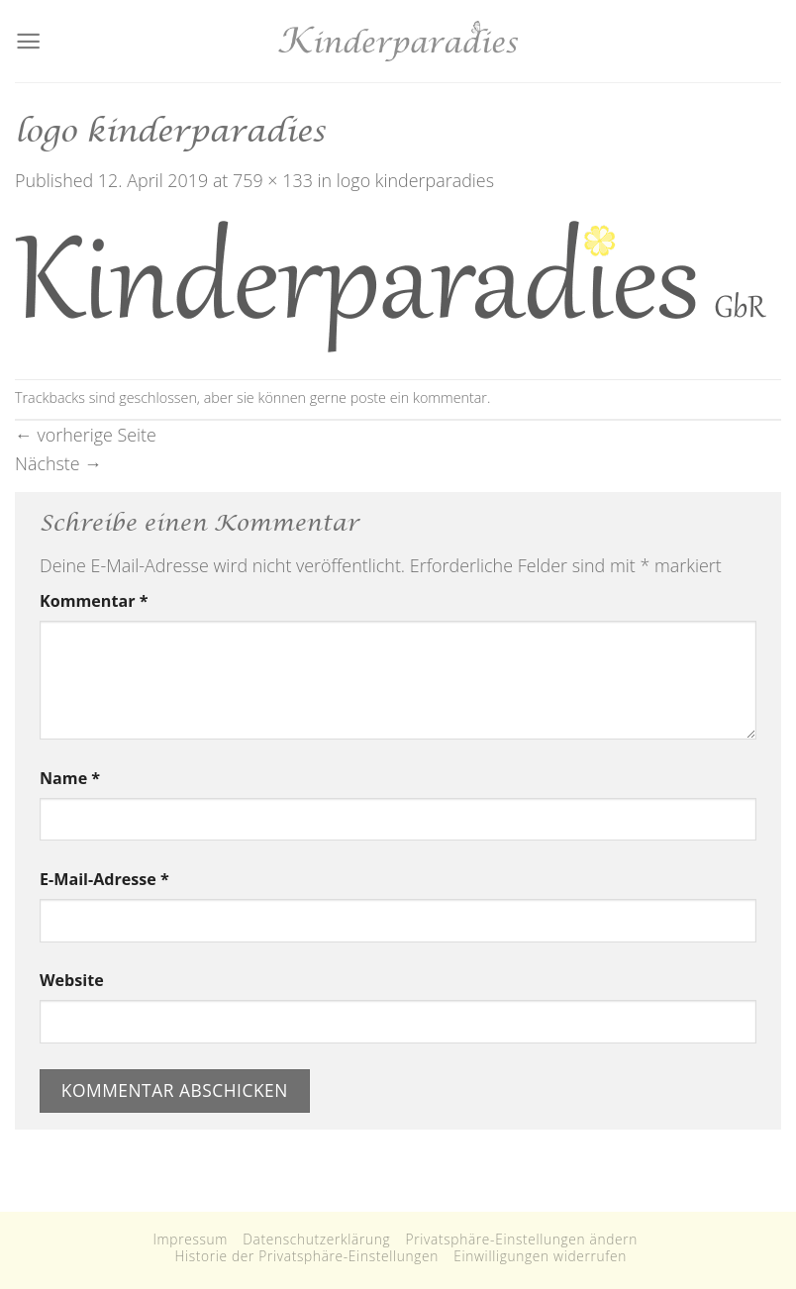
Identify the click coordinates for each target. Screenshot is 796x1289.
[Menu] (28, 41)
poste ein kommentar (418, 397)
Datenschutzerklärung (316, 1239)
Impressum (190, 1239)
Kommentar (94, 601)
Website (72, 980)
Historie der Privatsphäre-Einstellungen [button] (306, 1255)
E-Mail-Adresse (104, 879)
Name (70, 778)
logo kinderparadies (415, 180)
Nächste (58, 463)
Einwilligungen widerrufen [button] (540, 1255)
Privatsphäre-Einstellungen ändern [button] (522, 1239)
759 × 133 (273, 180)
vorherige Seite (85, 434)
